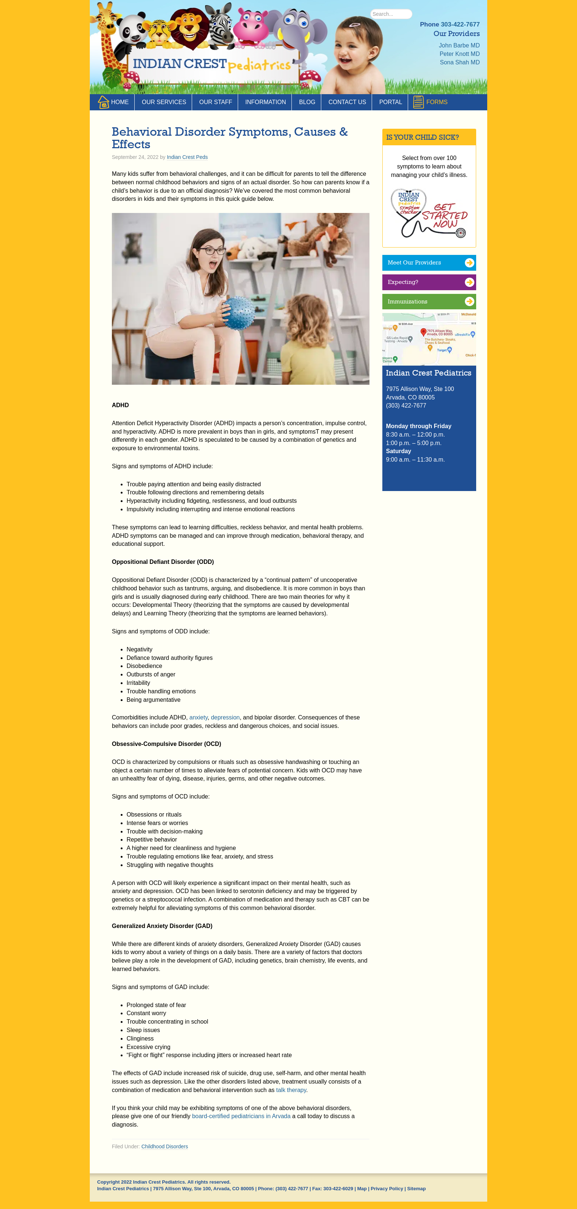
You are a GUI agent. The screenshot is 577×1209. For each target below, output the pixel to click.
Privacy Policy (387, 1188)
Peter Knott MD (460, 54)
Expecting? (403, 281)
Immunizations (407, 301)
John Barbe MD (459, 45)
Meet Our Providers (414, 262)
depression (225, 717)
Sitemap (416, 1188)
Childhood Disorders (164, 1146)
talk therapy (291, 1090)
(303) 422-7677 (292, 1188)
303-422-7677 (460, 24)
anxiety (199, 717)
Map (362, 1188)
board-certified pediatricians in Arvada (241, 1116)
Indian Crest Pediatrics (213, 66)
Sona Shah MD (460, 62)
